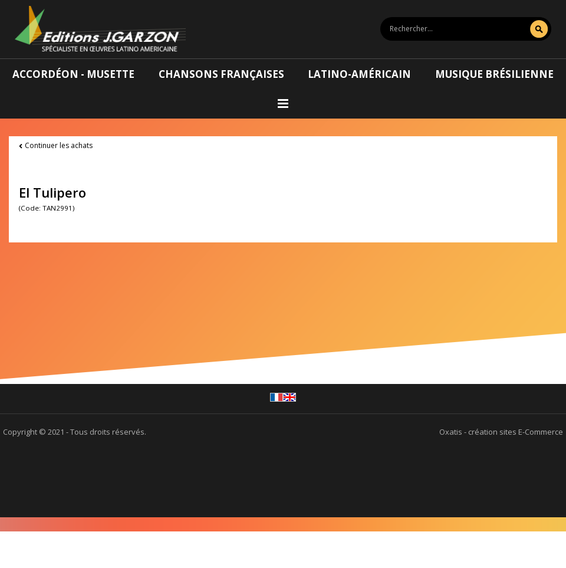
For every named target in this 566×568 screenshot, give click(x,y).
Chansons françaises (221, 74)
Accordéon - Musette (73, 74)
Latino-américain (359, 74)
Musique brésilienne (494, 74)
